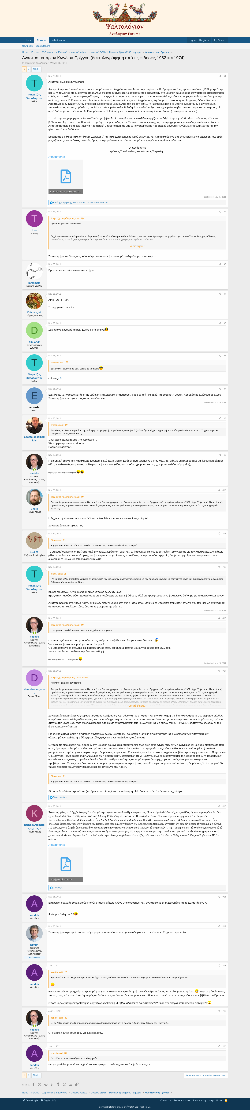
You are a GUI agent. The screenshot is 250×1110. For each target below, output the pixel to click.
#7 (225, 389)
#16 (224, 897)
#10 (224, 490)
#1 (225, 76)
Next (35, 69)
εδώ (60, 378)
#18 (224, 965)
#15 (224, 806)
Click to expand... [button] (137, 246)
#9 (225, 455)
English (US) (48, 1100)
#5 (225, 323)
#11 (224, 533)
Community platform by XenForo (125, 1107)
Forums (42, 40)
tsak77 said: (57, 573)
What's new (58, 40)
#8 (225, 418)
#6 (225, 355)
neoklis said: (57, 1053)
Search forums (42, 46)
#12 (224, 567)
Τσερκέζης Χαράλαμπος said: (65, 218)
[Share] (220, 76)
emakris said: (57, 425)
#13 (224, 618)
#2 (225, 211)
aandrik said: (57, 972)
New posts (27, 46)
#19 (224, 1011)
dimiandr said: (58, 362)
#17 (224, 926)
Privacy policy (199, 1100)
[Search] (220, 40)
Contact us (165, 1100)
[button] (67, 40)
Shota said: (56, 540)
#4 (225, 294)
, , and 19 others (80, 202)
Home (28, 40)
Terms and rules (182, 1100)
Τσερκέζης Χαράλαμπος (36, 63)
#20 (224, 1046)
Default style (30, 1100)
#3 (225, 264)
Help (211, 1100)
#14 (224, 671)
